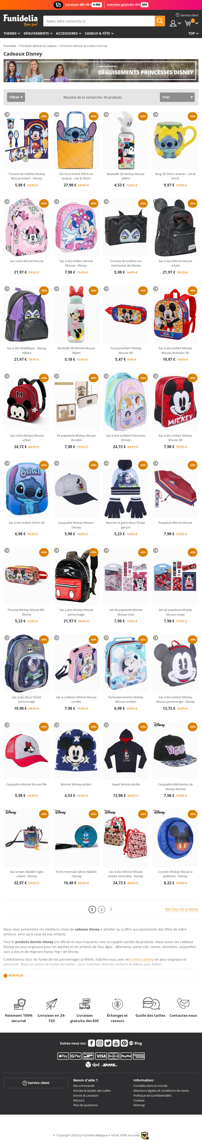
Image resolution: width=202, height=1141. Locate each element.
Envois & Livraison (86, 1095)
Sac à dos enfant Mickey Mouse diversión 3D (175, 350)
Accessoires (67, 33)
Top (191, 33)
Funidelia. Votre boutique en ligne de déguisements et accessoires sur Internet (20, 20)
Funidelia (10, 46)
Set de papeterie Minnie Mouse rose (125, 612)
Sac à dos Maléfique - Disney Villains (26, 350)
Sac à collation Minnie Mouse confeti (76, 699)
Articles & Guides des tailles (92, 1090)
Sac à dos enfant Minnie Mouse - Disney (76, 263)
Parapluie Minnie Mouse (175, 523)
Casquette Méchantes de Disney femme (175, 786)
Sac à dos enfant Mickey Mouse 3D (175, 437)
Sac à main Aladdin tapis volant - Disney (26, 874)
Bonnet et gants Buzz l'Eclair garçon (125, 525)
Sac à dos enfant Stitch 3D (26, 523)
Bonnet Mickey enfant (76, 784)
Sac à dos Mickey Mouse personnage (76, 612)
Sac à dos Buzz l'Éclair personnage (26, 699)
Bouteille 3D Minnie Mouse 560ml (76, 350)
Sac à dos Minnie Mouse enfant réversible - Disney (125, 874)
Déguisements (36, 33)
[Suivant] (111, 909)
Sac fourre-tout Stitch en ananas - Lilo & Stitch (76, 176)
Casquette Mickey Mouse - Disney (76, 525)
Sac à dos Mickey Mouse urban (27, 437)
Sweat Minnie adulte (126, 784)
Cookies (138, 1100)
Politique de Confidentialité (152, 1095)
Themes (10, 33)
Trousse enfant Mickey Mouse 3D (125, 350)
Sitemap (139, 1105)
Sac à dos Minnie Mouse (26, 261)
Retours (78, 1100)
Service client (35, 1082)
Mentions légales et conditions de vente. (161, 1090)
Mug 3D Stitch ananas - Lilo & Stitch (175, 176)
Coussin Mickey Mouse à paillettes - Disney (175, 874)
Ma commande (83, 1086)
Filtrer (14, 97)
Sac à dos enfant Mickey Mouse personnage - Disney (175, 699)
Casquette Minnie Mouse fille (26, 784)
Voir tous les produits (181, 909)
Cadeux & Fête (97, 33)
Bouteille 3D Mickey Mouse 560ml (125, 176)
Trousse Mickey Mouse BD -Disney (26, 612)
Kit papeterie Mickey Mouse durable (76, 437)
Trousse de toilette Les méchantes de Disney (125, 263)
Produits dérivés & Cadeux (38, 46)
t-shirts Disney (142, 959)
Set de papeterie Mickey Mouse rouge (175, 612)
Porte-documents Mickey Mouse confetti (125, 699)
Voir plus (15, 975)
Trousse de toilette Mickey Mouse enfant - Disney (26, 176)
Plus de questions (85, 1105)
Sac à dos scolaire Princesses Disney (125, 437)
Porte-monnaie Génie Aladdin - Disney (76, 874)
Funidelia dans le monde (150, 1086)
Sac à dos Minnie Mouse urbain (175, 263)
